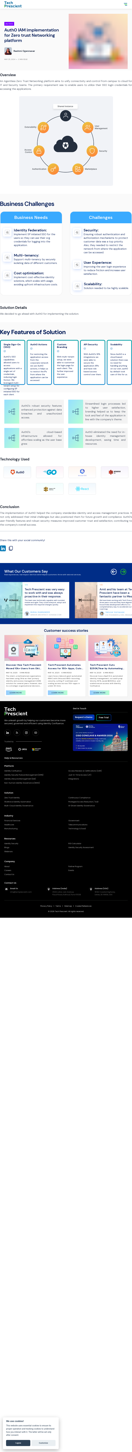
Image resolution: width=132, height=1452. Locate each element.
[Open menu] (125, 4)
